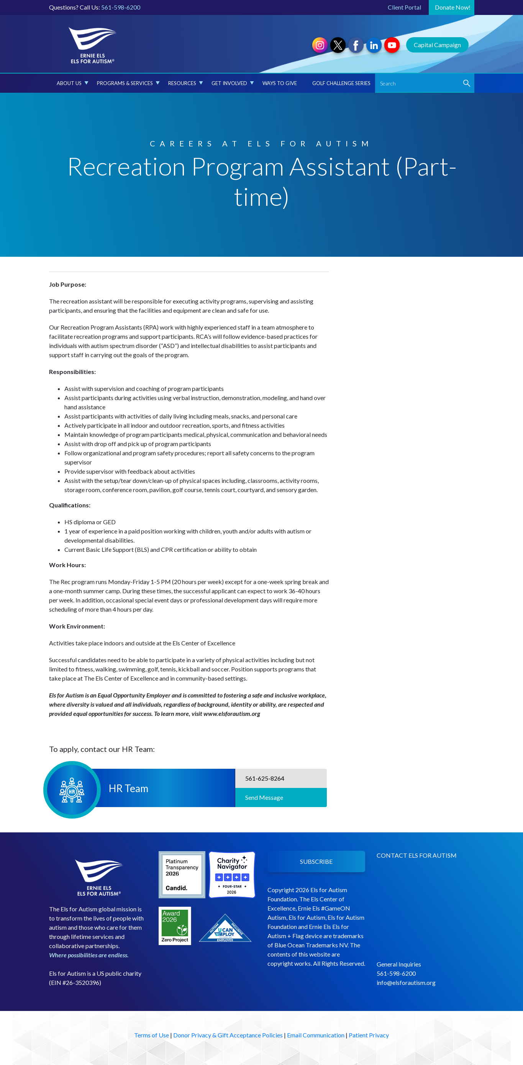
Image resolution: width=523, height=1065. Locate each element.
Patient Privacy (369, 1035)
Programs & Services (128, 83)
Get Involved (232, 83)
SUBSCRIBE (316, 861)
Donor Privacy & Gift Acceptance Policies (228, 1035)
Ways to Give (279, 83)
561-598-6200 (120, 7)
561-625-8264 (263, 778)
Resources (185, 83)
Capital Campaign (437, 44)
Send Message (263, 797)
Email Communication (315, 1035)
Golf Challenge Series (341, 83)
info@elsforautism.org (406, 982)
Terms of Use (151, 1035)
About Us (73, 83)
